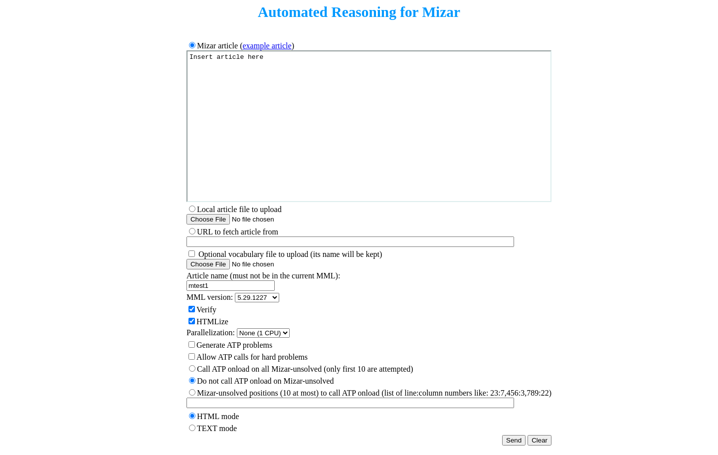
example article (266, 45)
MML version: (209, 297)
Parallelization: (210, 332)
